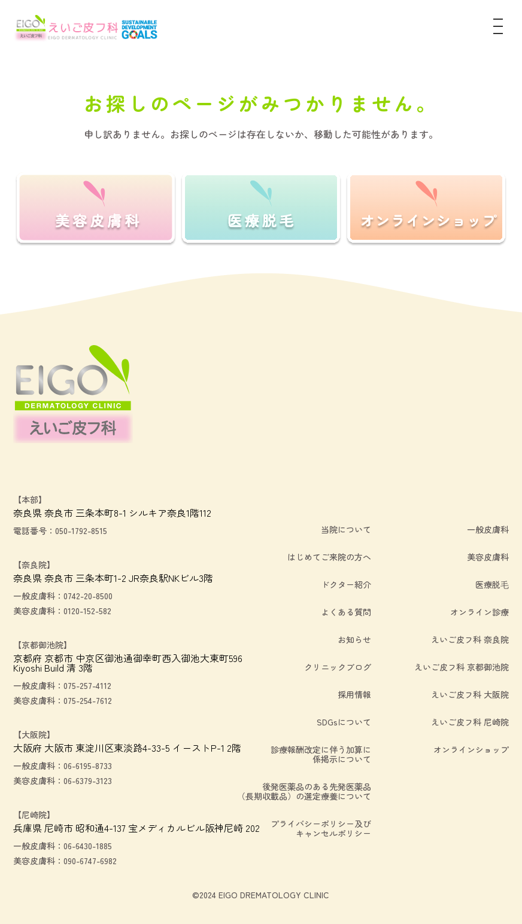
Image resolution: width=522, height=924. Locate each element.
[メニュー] (498, 29)
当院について (346, 529)
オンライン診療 (479, 612)
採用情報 (354, 694)
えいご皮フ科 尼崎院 (470, 722)
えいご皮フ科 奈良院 (470, 639)
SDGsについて (344, 722)
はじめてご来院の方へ (329, 557)
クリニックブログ (337, 667)
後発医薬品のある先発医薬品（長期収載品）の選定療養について (304, 791)
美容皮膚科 (488, 557)
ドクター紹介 (346, 584)
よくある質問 (346, 612)
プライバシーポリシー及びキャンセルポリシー (321, 828)
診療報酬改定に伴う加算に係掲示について (321, 754)
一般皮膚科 (488, 529)
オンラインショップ (471, 749)
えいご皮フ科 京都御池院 (461, 667)
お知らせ (354, 639)
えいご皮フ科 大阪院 (470, 694)
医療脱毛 (492, 584)
